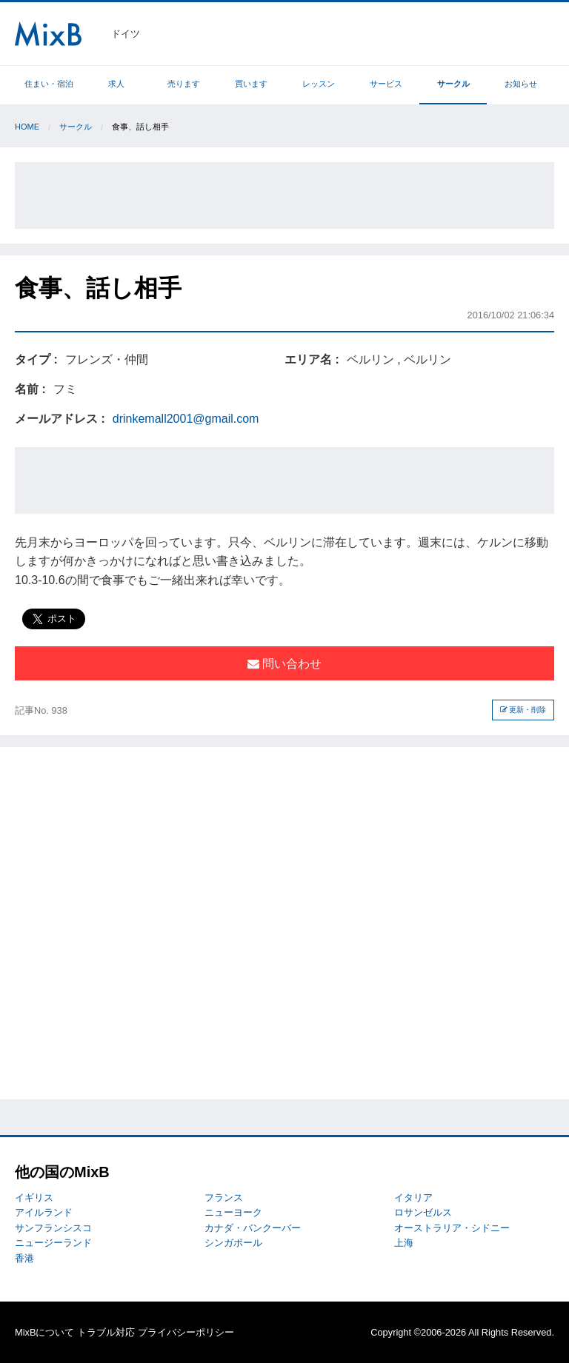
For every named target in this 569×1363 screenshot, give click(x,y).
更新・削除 (523, 710)
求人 (116, 83)
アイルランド (44, 1212)
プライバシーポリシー (186, 1332)
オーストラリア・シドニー (452, 1227)
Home (27, 126)
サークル (453, 83)
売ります (183, 83)
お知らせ (521, 83)
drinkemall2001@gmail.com (186, 418)
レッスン (318, 83)
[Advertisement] (284, 195)
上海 (403, 1242)
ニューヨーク (233, 1212)
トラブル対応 (106, 1332)
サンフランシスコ (53, 1227)
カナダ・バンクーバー (252, 1227)
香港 (24, 1258)
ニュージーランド (53, 1242)
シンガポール (233, 1242)
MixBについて (44, 1332)
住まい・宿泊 (48, 83)
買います (251, 83)
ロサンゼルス (423, 1212)
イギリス (34, 1197)
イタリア (413, 1197)
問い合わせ (284, 663)
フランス (223, 1197)
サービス (386, 83)
